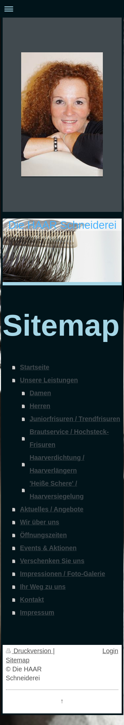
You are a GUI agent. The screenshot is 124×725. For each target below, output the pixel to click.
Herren (39, 406)
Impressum (37, 612)
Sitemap (18, 660)
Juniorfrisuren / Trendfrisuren (74, 418)
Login (110, 650)
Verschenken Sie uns (52, 560)
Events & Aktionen (48, 548)
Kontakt (32, 599)
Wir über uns (39, 522)
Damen (40, 393)
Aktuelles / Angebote (51, 509)
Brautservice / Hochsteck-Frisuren (69, 438)
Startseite (34, 367)
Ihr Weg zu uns (42, 586)
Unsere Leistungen (49, 380)
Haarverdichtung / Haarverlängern (56, 464)
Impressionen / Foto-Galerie (62, 573)
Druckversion (29, 650)
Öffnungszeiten (43, 535)
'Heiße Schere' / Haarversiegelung (56, 490)
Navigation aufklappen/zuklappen (62, 9)
